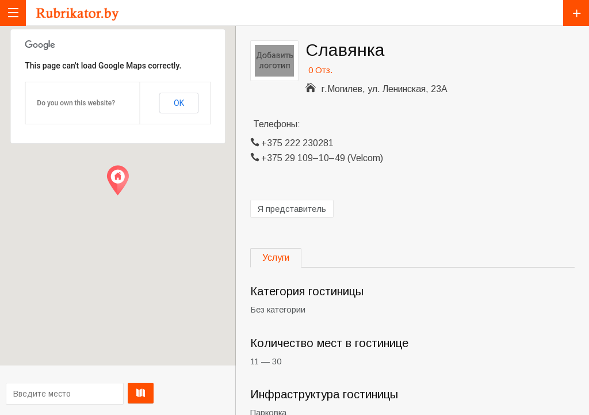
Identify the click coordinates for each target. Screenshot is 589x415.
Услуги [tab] (275, 257)
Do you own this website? (76, 103)
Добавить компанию (576, 13)
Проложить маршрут (116, 393)
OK (179, 103)
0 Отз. (320, 70)
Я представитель (292, 209)
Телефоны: (276, 124)
